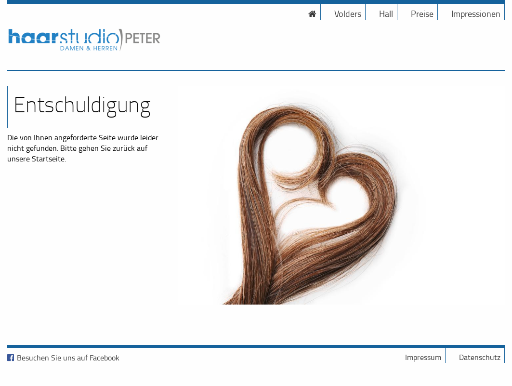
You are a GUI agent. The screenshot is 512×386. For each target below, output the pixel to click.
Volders (347, 13)
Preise (422, 13)
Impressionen (475, 13)
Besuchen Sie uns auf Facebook (68, 357)
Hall (386, 13)
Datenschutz (479, 357)
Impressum (423, 357)
